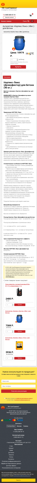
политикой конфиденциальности (22, 475)
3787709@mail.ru (10, 276)
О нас (11, 446)
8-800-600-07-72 (10, 15)
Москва (19, 426)
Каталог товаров (6, 21)
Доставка (11, 452)
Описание (7, 77)
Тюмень (25, 426)
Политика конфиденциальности (11, 461)
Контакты (11, 459)
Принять (18, 480)
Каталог (11, 448)
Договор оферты (11, 465)
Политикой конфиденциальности (22, 400)
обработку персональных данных (24, 398)
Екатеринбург (11, 426)
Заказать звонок (9, 17)
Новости (11, 455)
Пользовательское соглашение (11, 468)
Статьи (11, 457)
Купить (18, 67)
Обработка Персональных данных (11, 463)
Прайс (11, 450)
